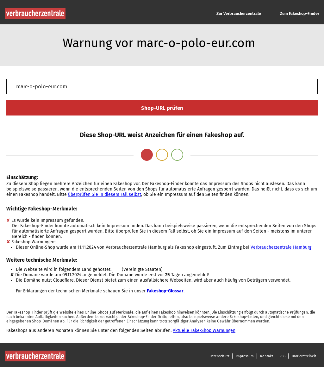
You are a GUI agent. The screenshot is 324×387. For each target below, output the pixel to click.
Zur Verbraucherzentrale (238, 13)
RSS (282, 356)
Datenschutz (219, 356)
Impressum (245, 356)
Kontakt (266, 356)
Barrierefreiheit (304, 356)
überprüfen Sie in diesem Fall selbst (104, 194)
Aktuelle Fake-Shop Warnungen (204, 330)
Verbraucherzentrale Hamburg (281, 247)
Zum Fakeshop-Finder (299, 13)
